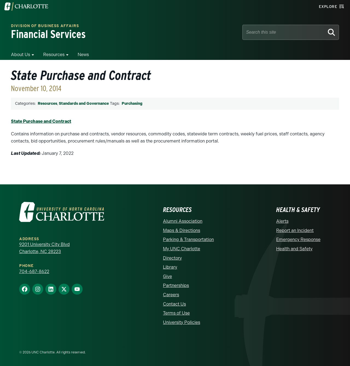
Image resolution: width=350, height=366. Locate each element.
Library (170, 267)
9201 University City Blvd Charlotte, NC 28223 (44, 248)
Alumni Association (182, 221)
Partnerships (176, 285)
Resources (54, 54)
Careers (171, 294)
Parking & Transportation (188, 239)
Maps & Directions (181, 230)
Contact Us (174, 304)
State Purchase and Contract (41, 121)
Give (167, 276)
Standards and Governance (84, 103)
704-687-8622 (34, 271)
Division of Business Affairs (45, 26)
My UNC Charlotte (181, 248)
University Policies (181, 322)
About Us (20, 54)
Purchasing (132, 103)
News (83, 54)
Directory (172, 258)
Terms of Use (176, 313)
